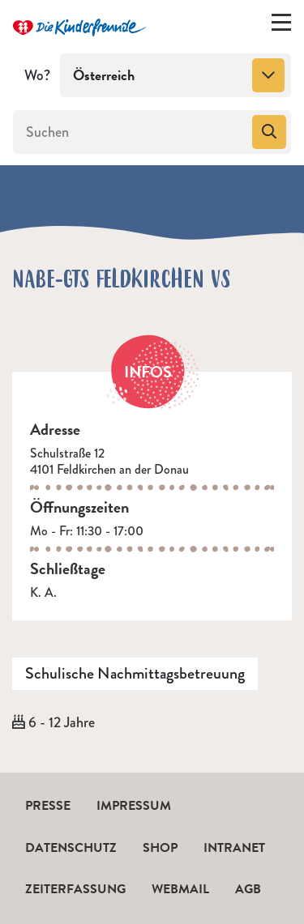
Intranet (234, 848)
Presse (48, 805)
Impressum (133, 805)
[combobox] (175, 75)
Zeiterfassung (75, 889)
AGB (248, 889)
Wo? (37, 75)
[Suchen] (131, 132)
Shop (160, 848)
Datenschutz (71, 848)
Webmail (180, 889)
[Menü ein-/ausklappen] (281, 26)
